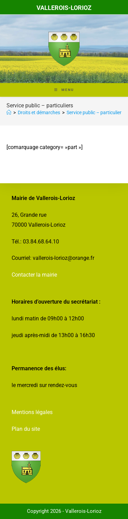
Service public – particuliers (95, 112)
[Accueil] (8, 112)
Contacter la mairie (34, 274)
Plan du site (26, 429)
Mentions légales (32, 412)
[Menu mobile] (64, 90)
